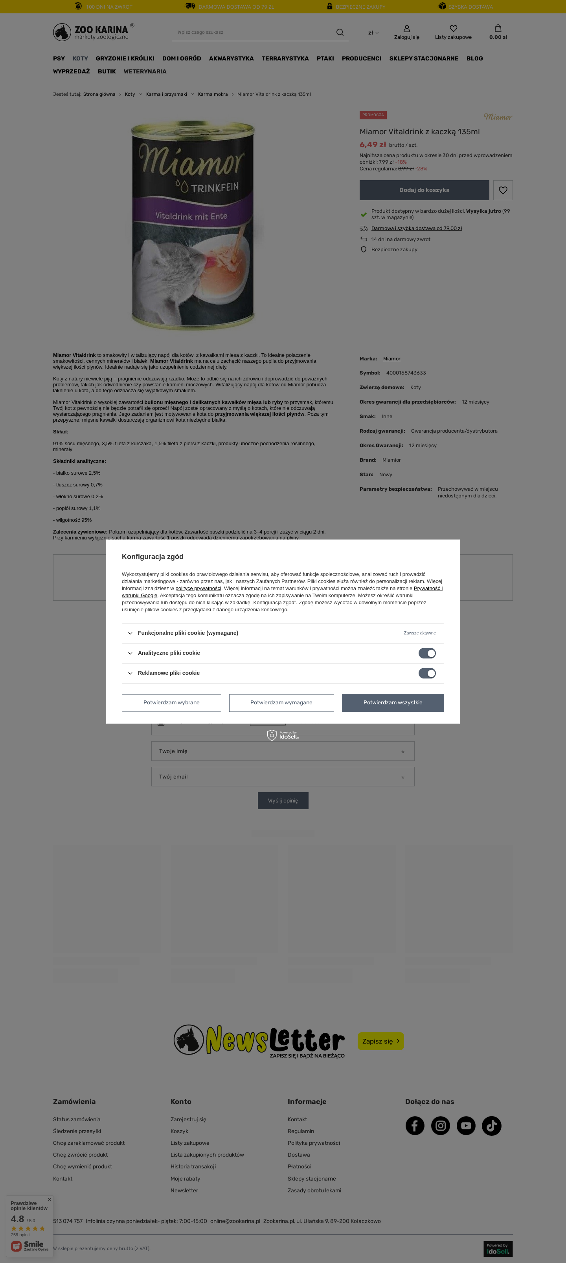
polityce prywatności (198, 588)
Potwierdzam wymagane (281, 702)
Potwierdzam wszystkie (393, 702)
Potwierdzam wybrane (171, 702)
